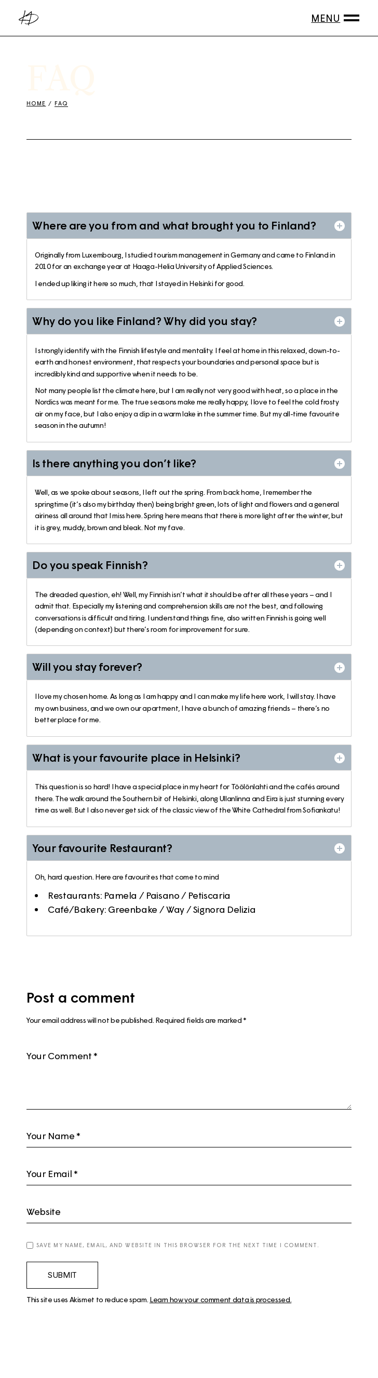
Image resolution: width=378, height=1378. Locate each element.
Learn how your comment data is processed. (220, 1299)
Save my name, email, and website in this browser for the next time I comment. (177, 1244)
